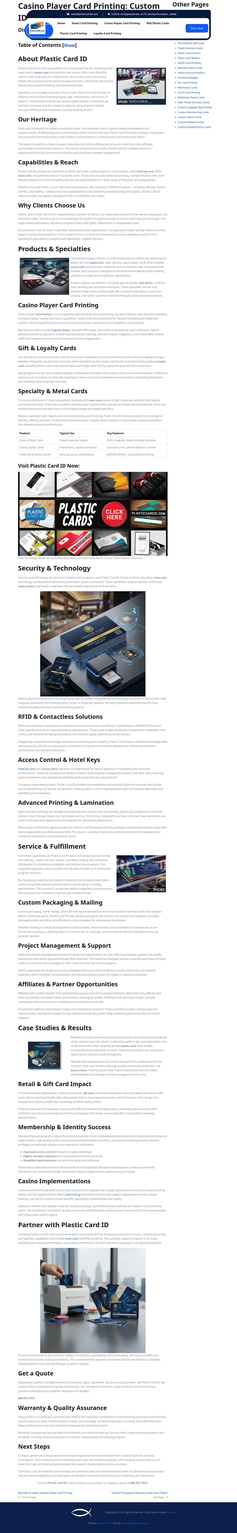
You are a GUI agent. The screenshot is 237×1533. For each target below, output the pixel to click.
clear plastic (146, 283)
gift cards (89, 1093)
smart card (24, 175)
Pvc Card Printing (188, 82)
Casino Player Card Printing (122, 23)
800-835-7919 (104, 1523)
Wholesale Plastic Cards (192, 97)
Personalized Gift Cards (192, 43)
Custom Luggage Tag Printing (196, 107)
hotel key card (145, 171)
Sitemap (171, 1512)
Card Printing (43, 314)
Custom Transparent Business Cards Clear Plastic (137, 1493)
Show (70, 45)
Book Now (197, 28)
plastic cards (42, 72)
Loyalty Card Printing (107, 33)
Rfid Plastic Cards (158, 23)
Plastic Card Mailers (190, 58)
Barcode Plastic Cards (191, 68)
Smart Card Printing (85, 23)
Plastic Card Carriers (190, 53)
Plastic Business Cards (191, 48)
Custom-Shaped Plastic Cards (196, 127)
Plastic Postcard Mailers (192, 72)
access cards (78, 267)
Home (61, 23)
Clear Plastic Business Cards (195, 102)
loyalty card (97, 262)
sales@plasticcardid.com (84, 14)
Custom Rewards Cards (192, 122)
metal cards (96, 400)
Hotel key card (27, 769)
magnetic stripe (60, 330)
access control (27, 586)
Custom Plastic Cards (191, 117)
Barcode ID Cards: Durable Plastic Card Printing (47, 1493)
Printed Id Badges (189, 77)
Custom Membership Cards (194, 112)
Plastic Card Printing (73, 33)
